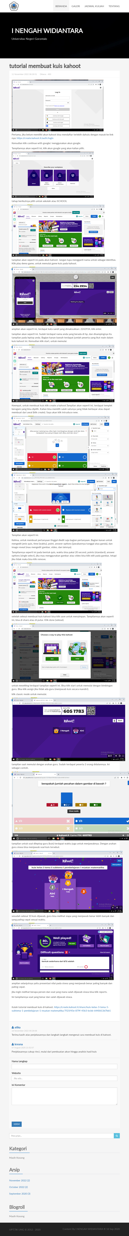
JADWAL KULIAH (94, 6)
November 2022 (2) (19, 1180)
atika (16, 1027)
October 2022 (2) (18, 1186)
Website (16, 1073)
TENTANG (114, 6)
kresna (17, 1044)
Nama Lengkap (19, 1061)
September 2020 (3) (19, 1193)
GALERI (76, 6)
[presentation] (35, 1113)
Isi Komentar (18, 1084)
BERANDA (61, 6)
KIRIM (17, 1124)
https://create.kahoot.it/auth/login (35, 138)
